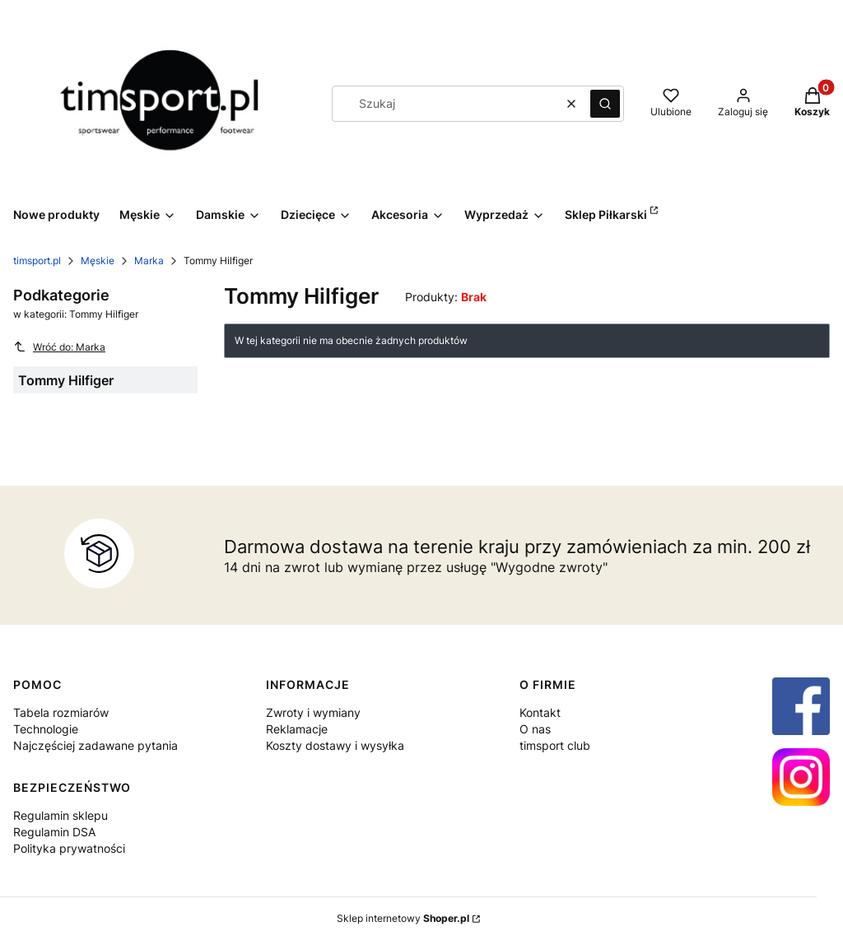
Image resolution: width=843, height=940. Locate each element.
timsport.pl (37, 260)
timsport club (554, 745)
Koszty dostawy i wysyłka (335, 745)
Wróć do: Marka (59, 346)
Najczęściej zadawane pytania (95, 745)
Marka (149, 260)
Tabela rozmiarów (61, 712)
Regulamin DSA (54, 832)
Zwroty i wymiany (313, 712)
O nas (535, 729)
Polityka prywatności (69, 848)
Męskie (97, 260)
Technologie (45, 729)
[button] (605, 104)
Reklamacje (297, 729)
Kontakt (540, 712)
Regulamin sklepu (60, 815)
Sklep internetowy (403, 918)
